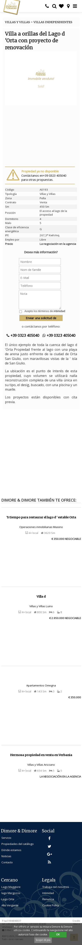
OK (58, 934)
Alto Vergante (9, 905)
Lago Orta (7, 899)
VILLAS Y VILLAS (17, 22)
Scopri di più (43, 940)
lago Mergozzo (10, 893)
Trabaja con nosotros (55, 887)
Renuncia (48, 899)
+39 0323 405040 (23, 335)
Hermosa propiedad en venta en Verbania (41, 755)
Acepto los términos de (44, 311)
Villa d (41, 596)
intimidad (59, 311)
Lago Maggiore (11, 887)
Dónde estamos (11, 850)
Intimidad (48, 893)
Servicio (6, 838)
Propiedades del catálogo (17, 844)
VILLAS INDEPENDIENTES (52, 22)
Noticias (6, 856)
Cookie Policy (50, 905)
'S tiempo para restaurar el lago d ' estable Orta (41, 517)
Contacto (7, 862)
